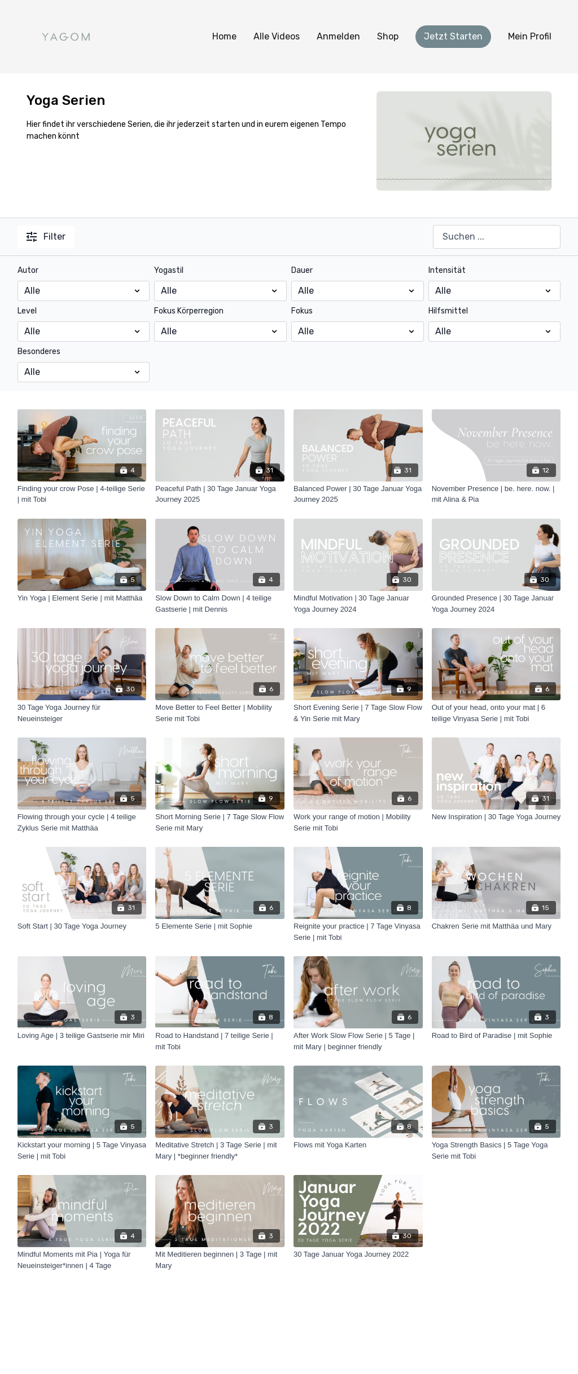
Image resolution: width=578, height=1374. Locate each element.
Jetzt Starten (453, 36)
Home (224, 36)
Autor (27, 270)
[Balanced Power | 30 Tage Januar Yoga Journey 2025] (358, 494)
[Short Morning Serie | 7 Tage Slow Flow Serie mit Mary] (219, 822)
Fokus (302, 311)
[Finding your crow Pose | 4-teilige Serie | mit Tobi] (82, 494)
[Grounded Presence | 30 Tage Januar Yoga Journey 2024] (496, 604)
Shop (388, 36)
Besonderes (38, 351)
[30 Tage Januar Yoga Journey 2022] (358, 1254)
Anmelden (338, 36)
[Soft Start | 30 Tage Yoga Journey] (82, 926)
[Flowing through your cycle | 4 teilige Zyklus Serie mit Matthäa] (82, 822)
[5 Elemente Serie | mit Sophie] (219, 926)
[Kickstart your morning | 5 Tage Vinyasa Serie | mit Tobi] (82, 1150)
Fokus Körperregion (189, 311)
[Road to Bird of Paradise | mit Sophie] (496, 1035)
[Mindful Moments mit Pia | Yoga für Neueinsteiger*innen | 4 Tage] (82, 1260)
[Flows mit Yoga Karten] (358, 1145)
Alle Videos (276, 36)
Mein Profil (529, 36)
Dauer (302, 270)
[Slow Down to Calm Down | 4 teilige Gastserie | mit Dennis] (219, 604)
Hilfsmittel (448, 311)
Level (27, 311)
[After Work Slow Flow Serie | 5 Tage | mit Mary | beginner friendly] (358, 1041)
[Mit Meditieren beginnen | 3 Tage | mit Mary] (219, 1260)
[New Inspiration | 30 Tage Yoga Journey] (496, 817)
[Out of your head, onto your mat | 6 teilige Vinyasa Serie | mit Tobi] (496, 713)
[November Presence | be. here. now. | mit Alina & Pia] (496, 494)
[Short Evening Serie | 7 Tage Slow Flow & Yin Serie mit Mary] (358, 713)
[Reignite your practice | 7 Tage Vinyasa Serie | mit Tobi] (358, 932)
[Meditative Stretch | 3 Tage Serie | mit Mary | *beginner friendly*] (219, 1150)
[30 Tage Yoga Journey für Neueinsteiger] (82, 713)
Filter (46, 236)
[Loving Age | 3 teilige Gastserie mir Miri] (82, 1035)
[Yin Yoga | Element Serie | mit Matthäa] (82, 598)
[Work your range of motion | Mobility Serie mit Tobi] (358, 822)
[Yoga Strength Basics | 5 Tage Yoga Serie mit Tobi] (496, 1150)
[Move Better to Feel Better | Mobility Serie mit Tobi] (219, 713)
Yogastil (168, 270)
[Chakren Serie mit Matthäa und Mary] (496, 926)
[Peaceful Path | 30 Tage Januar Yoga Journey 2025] (219, 494)
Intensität (447, 270)
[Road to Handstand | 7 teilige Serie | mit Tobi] (219, 1041)
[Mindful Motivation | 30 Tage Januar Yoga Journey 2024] (358, 604)
